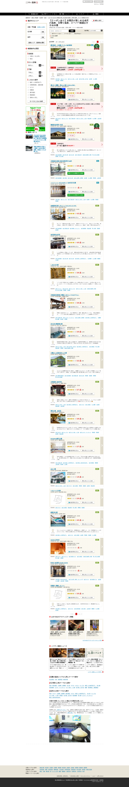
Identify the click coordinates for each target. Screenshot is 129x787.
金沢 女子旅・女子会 (83, 79)
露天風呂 (54, 685)
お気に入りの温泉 (88, 1)
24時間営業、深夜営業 (36, 85)
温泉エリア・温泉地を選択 (36, 42)
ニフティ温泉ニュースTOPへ (95, 672)
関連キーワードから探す (32, 773)
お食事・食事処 (62, 685)
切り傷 (98, 685)
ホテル (77, 685)
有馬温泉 (50, 769)
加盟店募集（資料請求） (63, 776)
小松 (56, 679)
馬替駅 (68, 290)
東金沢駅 (89, 118)
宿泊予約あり (77, 33)
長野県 (76, 767)
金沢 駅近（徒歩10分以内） (82, 462)
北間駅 (65, 319)
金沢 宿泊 (57, 79)
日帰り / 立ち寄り (35, 56)
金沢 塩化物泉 (58, 154)
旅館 (86, 687)
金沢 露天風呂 (77, 608)
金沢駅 (90, 79)
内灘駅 (99, 317)
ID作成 (101, 4)
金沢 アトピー (58, 288)
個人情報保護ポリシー (60, 780)
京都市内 (74, 771)
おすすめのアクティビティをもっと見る (92, 640)
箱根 (46, 769)
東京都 (64, 767)
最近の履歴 (98, 1)
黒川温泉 (79, 769)
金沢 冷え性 (58, 118)
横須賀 (47, 771)
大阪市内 (68, 771)
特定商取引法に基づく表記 (72, 780)
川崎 (44, 771)
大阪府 (68, 767)
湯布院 (83, 769)
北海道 (72, 767)
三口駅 (56, 260)
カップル (82, 685)
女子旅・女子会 (80, 687)
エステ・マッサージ (60, 687)
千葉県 (51, 767)
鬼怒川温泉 (89, 769)
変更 (43, 32)
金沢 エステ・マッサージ (68, 317)
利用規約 (81, 780)
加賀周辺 (60, 679)
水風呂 (61, 695)
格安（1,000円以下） (90, 685)
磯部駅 (61, 80)
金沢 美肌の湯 (66, 228)
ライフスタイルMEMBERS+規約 (91, 780)
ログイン (96, 4)
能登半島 (65, 679)
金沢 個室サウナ (72, 556)
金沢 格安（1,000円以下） (81, 258)
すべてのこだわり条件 (36, 101)
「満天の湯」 (70, 712)
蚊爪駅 (61, 319)
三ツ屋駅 (95, 258)
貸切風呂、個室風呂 (93, 687)
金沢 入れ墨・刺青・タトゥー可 (76, 579)
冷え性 (68, 685)
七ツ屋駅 (95, 79)
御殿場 (63, 771)
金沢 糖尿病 (83, 228)
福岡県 (85, 767)
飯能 (60, 771)
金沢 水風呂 (87, 404)
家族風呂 (32, 95)
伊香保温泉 (67, 769)
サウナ (72, 685)
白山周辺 (51, 679)
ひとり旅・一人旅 (70, 687)
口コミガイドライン (85, 776)
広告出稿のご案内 (74, 776)
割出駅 (61, 464)
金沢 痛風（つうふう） (75, 228)
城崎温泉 (56, 769)
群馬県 (59, 767)
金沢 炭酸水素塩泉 (59, 375)
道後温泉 (73, 769)
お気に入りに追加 (88, 59)
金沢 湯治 (83, 608)
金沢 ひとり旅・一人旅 (73, 79)
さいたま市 (55, 771)
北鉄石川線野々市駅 (87, 154)
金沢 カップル (64, 79)
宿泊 (50, 685)
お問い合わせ (100, 776)
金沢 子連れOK (72, 118)
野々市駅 (61, 156)
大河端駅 (90, 258)
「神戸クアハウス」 (61, 709)
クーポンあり (67, 33)
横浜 (41, 771)
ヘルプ (93, 776)
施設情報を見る (74, 59)
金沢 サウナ (81, 404)
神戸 (83, 771)
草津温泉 (42, 769)
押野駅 (56, 156)
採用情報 (101, 780)
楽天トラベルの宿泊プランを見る (75, 63)
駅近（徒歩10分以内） (55, 697)
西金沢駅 (89, 228)
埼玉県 (47, 767)
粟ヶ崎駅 (57, 319)
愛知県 (81, 767)
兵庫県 (55, 767)
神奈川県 (42, 767)
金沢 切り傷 (65, 154)
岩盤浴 (32, 90)
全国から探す (41, 27)
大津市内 (79, 771)
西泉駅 (56, 201)
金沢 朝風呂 (91, 346)
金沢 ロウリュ (65, 556)
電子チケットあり (56, 33)
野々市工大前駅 (95, 154)
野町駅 (94, 178)
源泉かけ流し (34, 97)
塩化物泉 (51, 687)
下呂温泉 (61, 769)
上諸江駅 (57, 80)
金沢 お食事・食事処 (78, 178)
